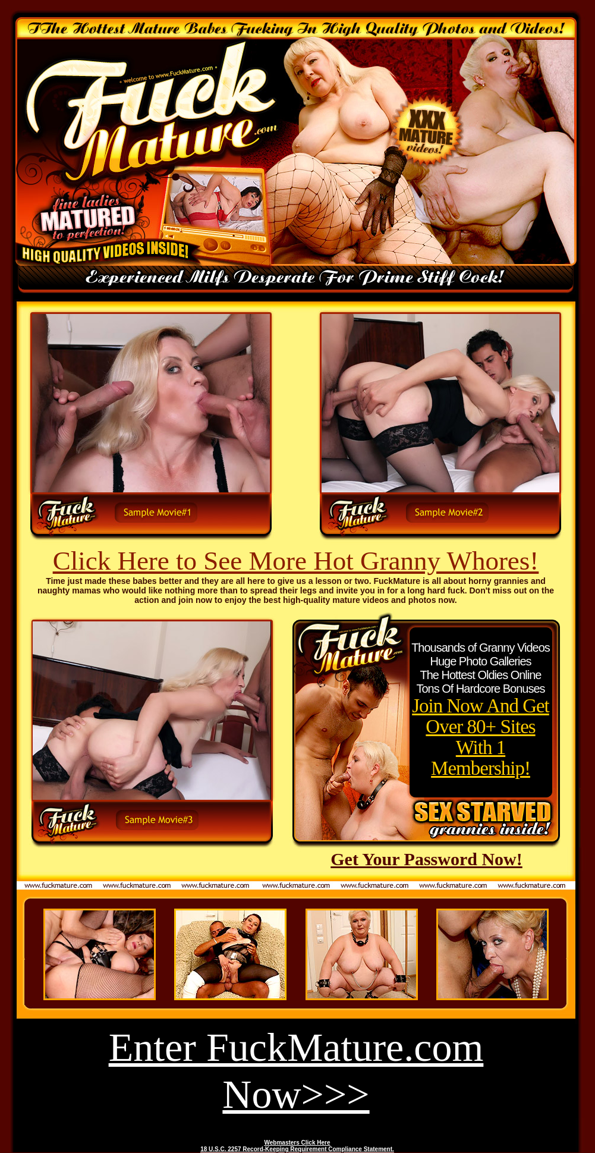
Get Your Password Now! (426, 859)
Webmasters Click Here (297, 1142)
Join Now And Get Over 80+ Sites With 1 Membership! (480, 737)
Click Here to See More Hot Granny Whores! (296, 561)
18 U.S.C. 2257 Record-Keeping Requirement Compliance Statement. (297, 1149)
